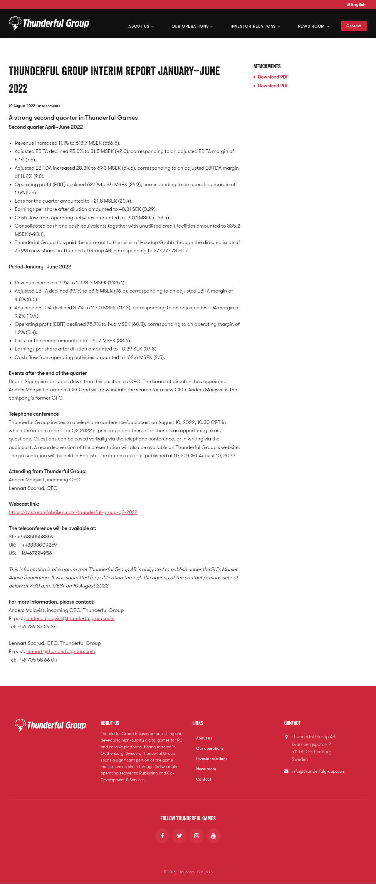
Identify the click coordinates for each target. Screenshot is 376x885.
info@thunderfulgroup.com (320, 771)
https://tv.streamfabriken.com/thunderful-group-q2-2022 (75, 512)
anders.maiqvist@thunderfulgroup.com (71, 618)
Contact (354, 23)
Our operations (193, 23)
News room (313, 23)
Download (273, 77)
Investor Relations (256, 23)
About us (143, 23)
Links (197, 723)
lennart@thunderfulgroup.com (61, 651)
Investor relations (212, 759)
